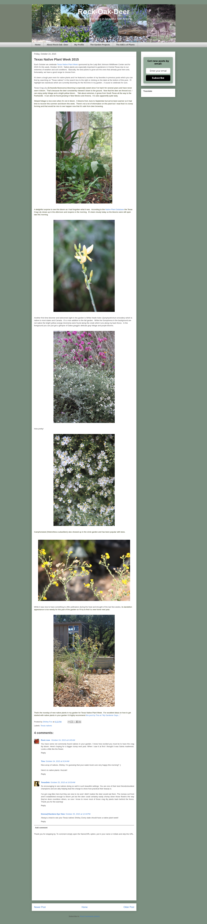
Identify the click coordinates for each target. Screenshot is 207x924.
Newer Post (40, 907)
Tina (43, 761)
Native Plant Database (114, 209)
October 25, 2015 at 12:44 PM (78, 814)
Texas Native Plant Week (67, 64)
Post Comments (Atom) (89, 916)
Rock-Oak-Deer (104, 12)
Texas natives (46, 726)
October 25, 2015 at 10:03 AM (62, 782)
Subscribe (158, 78)
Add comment (41, 828)
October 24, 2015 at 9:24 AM (57, 761)
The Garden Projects (100, 45)
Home (38, 45)
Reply (43, 753)
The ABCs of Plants (125, 45)
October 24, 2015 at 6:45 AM (63, 740)
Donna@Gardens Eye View (53, 814)
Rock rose (45, 740)
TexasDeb (45, 782)
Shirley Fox (48, 722)
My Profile (79, 45)
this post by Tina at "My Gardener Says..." (103, 715)
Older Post (128, 907)
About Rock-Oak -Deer (57, 45)
